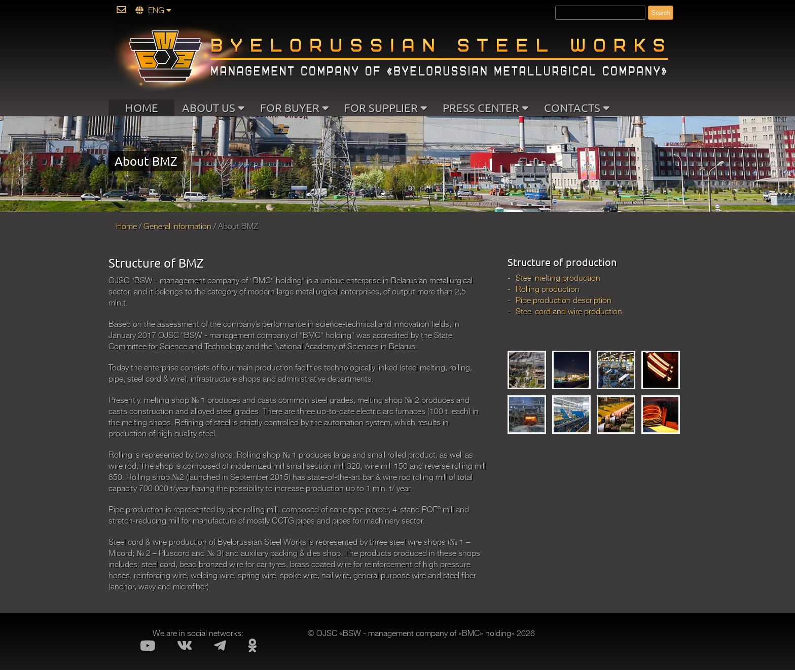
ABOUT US (213, 107)
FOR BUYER (294, 107)
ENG (153, 10)
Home (126, 226)
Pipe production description (563, 300)
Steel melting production (558, 278)
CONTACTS (577, 107)
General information (177, 226)
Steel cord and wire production (569, 311)
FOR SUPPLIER (385, 107)
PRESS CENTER (486, 107)
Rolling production (548, 289)
